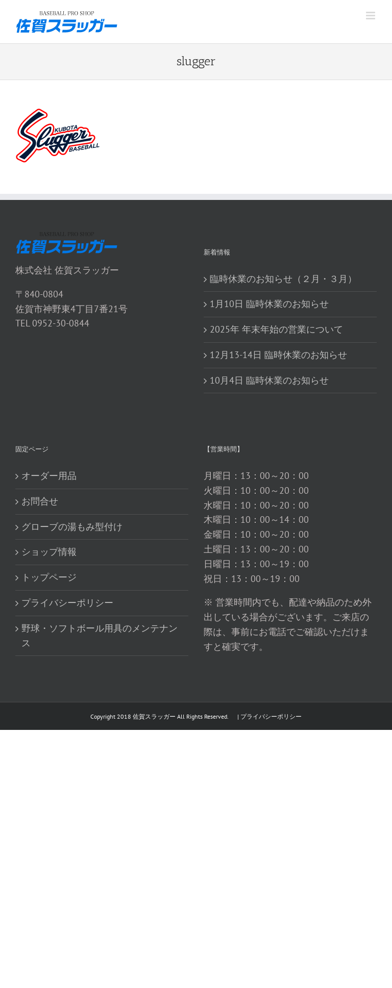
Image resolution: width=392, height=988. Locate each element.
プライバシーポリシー (67, 603)
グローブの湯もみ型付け (71, 527)
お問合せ (39, 501)
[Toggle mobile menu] (371, 15)
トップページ (49, 577)
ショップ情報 (49, 552)
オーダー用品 (49, 476)
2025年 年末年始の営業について (276, 329)
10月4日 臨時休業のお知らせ (269, 380)
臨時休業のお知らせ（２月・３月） (283, 279)
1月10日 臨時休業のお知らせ (269, 304)
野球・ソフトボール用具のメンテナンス (99, 635)
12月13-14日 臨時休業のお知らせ (278, 355)
